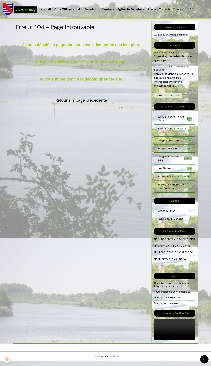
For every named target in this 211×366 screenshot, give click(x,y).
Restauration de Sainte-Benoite (172, 297)
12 (181, 251)
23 (175, 264)
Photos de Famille (175, 149)
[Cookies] (7, 359)
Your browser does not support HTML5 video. (174, 334)
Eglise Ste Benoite (130, 9)
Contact (178, 9)
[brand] (20, 9)
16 (175, 257)
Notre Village (63, 9)
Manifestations (88, 9)
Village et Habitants (175, 141)
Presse (152, 9)
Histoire (106, 9)
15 (167, 257)
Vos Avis (164, 9)
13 (189, 251)
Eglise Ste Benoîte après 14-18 (175, 131)
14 (158, 257)
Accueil (46, 9)
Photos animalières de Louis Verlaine (175, 191)
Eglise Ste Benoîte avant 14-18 (175, 118)
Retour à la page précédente (81, 100)
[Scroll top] (204, 359)
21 (158, 264)
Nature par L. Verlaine (170, 224)
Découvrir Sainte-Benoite (168, 302)
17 (183, 257)
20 (191, 257)
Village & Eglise (166, 216)
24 (184, 264)
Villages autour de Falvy (175, 159)
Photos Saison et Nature (175, 179)
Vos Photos (175, 169)
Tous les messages (168, 95)
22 (166, 264)
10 (165, 251)
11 (173, 251)
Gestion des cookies (105, 361)
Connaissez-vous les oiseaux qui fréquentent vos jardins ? (172, 290)
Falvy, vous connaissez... (167, 308)
